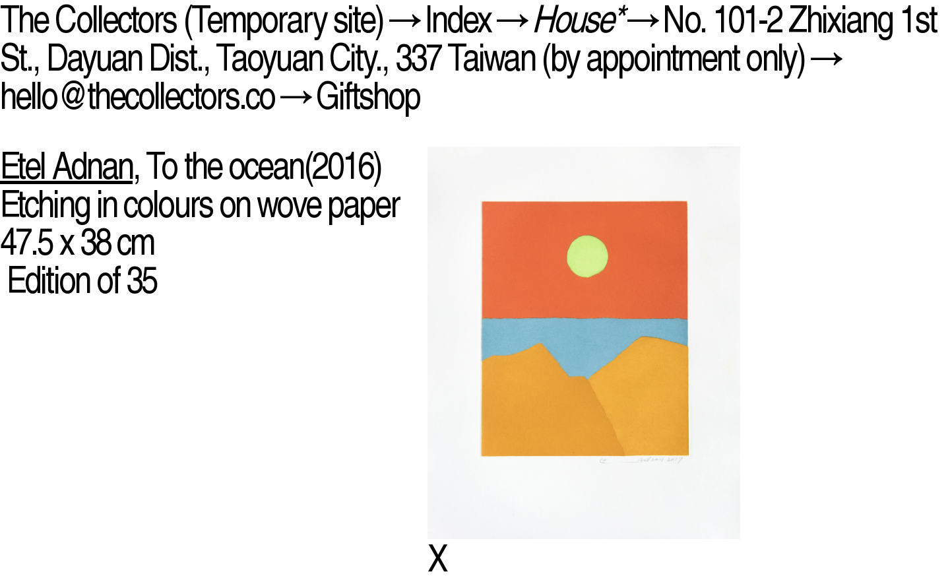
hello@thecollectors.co (137, 95)
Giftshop (368, 95)
